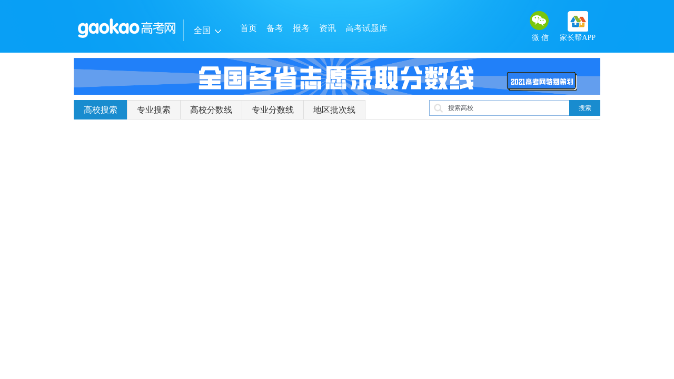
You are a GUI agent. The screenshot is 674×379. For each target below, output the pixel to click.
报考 (301, 28)
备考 (274, 28)
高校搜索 (100, 109)
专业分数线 (273, 109)
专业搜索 (154, 109)
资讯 (327, 28)
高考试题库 (366, 28)
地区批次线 (334, 109)
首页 (248, 28)
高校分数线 (211, 109)
